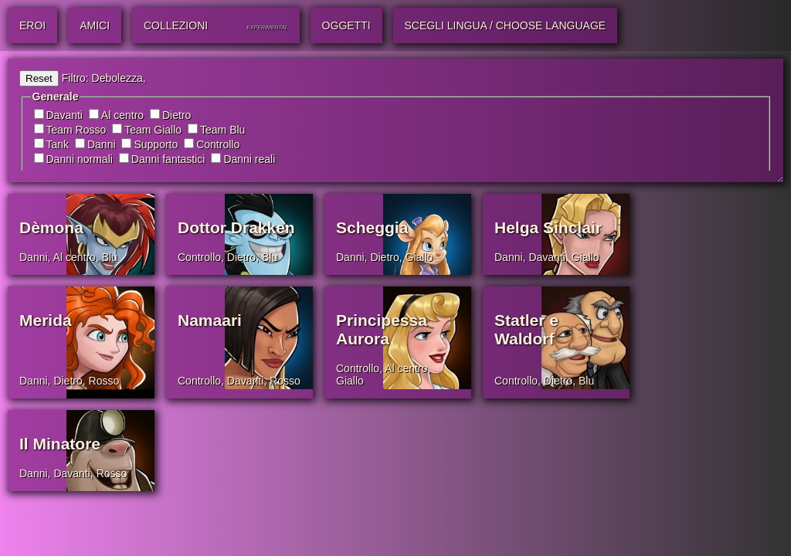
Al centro (122, 115)
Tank (58, 144)
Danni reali (249, 159)
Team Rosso (76, 130)
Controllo (217, 144)
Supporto (156, 144)
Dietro (176, 115)
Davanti (64, 115)
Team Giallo (153, 130)
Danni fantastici (168, 159)
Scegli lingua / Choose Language (505, 25)
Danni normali (79, 159)
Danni (101, 144)
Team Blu (222, 130)
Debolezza (117, 78)
